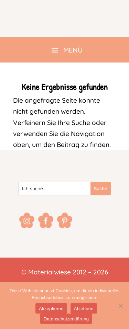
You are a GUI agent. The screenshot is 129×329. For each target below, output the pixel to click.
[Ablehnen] (120, 305)
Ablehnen (84, 308)
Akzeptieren (51, 308)
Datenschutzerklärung (66, 318)
